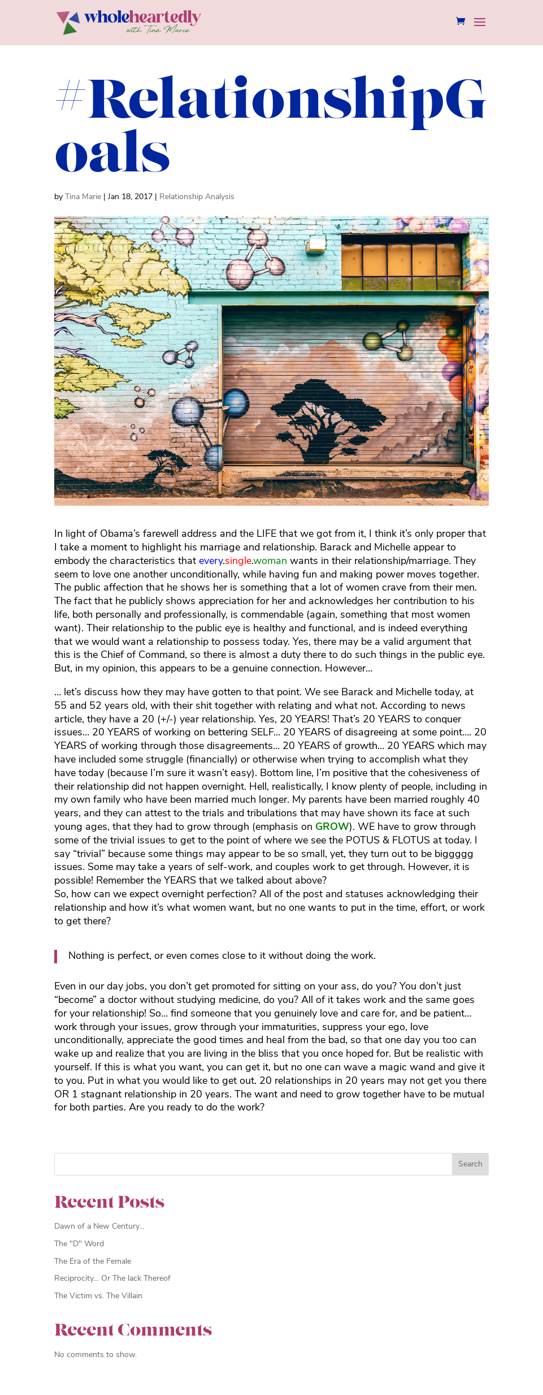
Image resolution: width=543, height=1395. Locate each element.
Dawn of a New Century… (99, 1226)
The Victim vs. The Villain (98, 1296)
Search (470, 1164)
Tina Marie (83, 197)
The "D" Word (79, 1244)
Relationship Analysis (196, 197)
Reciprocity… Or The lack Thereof (112, 1279)
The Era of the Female (92, 1262)
